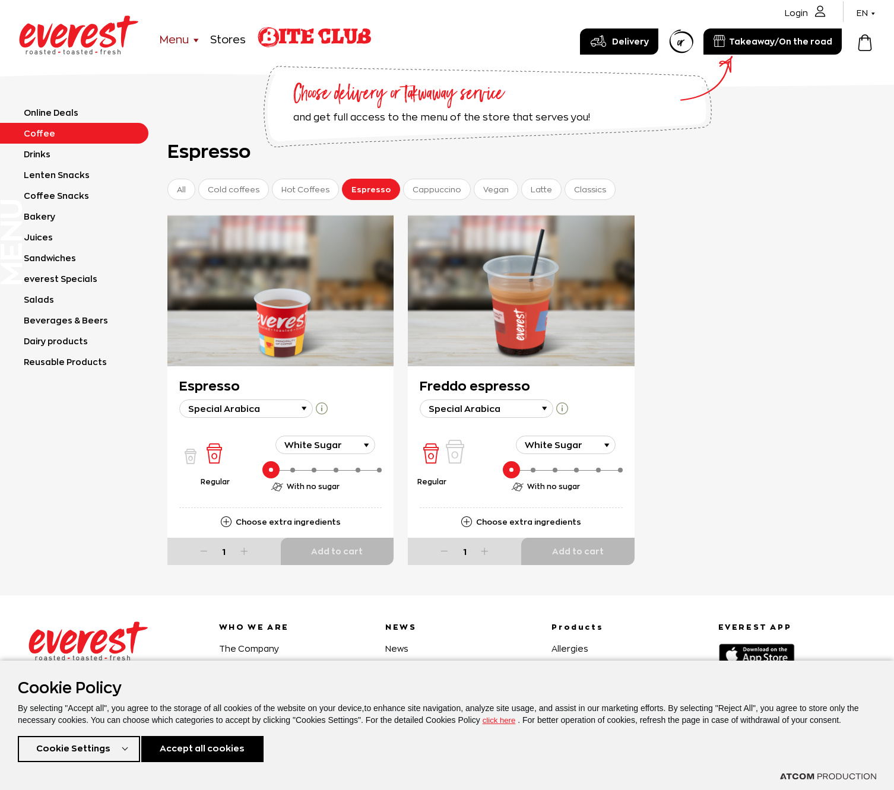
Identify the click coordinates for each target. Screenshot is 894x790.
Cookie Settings (73, 748)
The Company (249, 648)
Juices (38, 237)
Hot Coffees (305, 189)
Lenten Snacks (57, 174)
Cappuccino (437, 189)
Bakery (39, 216)
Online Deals (51, 112)
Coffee (39, 133)
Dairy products (56, 341)
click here (500, 717)
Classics (590, 189)
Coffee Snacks (56, 195)
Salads (39, 299)
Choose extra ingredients (288, 522)
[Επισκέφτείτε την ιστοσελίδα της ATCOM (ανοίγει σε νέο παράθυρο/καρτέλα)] (828, 776)
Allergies (569, 648)
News (396, 648)
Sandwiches (50, 257)
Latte (541, 189)
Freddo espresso (475, 386)
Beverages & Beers (66, 320)
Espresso (371, 189)
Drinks (37, 154)
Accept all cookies (207, 748)
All (181, 189)
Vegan (496, 189)
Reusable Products (65, 361)
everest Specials (60, 278)
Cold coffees (233, 189)
